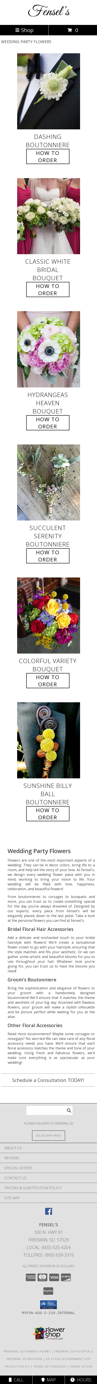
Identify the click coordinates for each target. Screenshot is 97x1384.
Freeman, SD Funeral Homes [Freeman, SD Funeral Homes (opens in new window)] (27, 1351)
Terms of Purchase (49, 1366)
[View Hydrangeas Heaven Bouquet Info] (48, 349)
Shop (24, 30)
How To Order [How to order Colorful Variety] (47, 680)
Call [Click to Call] (16, 1380)
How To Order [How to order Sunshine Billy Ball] (47, 814)
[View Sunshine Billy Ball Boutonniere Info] (48, 740)
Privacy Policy (17, 1366)
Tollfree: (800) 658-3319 (48, 1255)
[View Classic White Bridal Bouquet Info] (48, 216)
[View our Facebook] (48, 1213)
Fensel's (48, 12)
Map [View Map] (48, 1380)
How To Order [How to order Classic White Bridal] (47, 289)
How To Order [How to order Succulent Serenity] (47, 556)
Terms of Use (81, 1366)
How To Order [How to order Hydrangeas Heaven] (47, 423)
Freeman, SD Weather (24, 1359)
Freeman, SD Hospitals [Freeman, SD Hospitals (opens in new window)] (74, 1351)
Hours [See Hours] (80, 1380)
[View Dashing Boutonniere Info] (48, 91)
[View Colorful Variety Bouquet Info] (48, 615)
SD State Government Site (68, 1359)
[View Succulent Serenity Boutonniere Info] (48, 482)
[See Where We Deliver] (48, 1135)
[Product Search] (49, 1110)
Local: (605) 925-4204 (49, 1247)
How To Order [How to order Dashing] (47, 156)
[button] (48, 1304)
